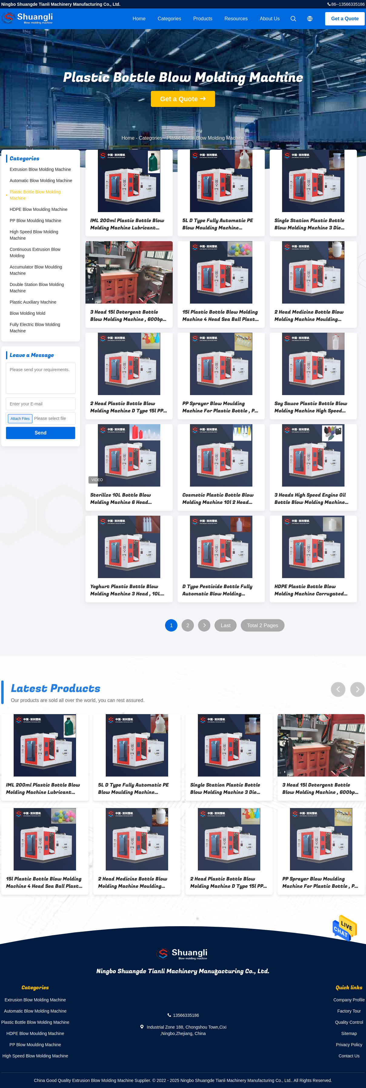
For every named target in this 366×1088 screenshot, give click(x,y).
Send (40, 432)
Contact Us (349, 1055)
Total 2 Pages (262, 625)
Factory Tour (349, 1011)
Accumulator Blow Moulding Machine (36, 270)
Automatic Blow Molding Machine (41, 180)
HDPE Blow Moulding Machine (39, 209)
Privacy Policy (349, 1044)
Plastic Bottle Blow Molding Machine (35, 195)
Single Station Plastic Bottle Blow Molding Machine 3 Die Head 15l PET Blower (309, 224)
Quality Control (349, 1022)
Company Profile (349, 999)
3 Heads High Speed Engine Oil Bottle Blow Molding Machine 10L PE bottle (310, 498)
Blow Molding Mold (27, 313)
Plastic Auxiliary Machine (33, 302)
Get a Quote (345, 18)
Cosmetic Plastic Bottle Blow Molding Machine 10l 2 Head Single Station (218, 498)
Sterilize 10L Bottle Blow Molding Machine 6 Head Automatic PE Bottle (120, 498)
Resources (236, 18)
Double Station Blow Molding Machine (37, 287)
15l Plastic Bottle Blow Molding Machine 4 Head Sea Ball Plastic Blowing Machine (220, 315)
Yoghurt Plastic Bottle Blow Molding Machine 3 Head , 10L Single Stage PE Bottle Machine (128, 590)
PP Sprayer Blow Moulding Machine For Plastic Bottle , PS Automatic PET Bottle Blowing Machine (220, 407)
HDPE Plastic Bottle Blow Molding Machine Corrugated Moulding (309, 590)
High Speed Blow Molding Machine (34, 235)
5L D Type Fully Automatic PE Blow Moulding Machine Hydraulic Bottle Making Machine (217, 224)
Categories (169, 18)
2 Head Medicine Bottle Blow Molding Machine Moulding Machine (309, 315)
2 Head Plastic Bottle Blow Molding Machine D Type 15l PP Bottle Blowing (126, 407)
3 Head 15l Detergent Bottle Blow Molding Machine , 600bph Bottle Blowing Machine (128, 315)
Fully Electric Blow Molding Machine (35, 327)
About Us (270, 18)
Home (139, 18)
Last (226, 625)
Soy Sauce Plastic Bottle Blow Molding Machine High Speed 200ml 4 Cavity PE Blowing (310, 407)
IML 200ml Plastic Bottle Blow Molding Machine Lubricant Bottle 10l (127, 224)
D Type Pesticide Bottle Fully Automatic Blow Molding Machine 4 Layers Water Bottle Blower (220, 590)
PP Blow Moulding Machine (35, 220)
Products (202, 18)
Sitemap (349, 1033)
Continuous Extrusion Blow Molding (35, 252)
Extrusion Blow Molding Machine (40, 169)
